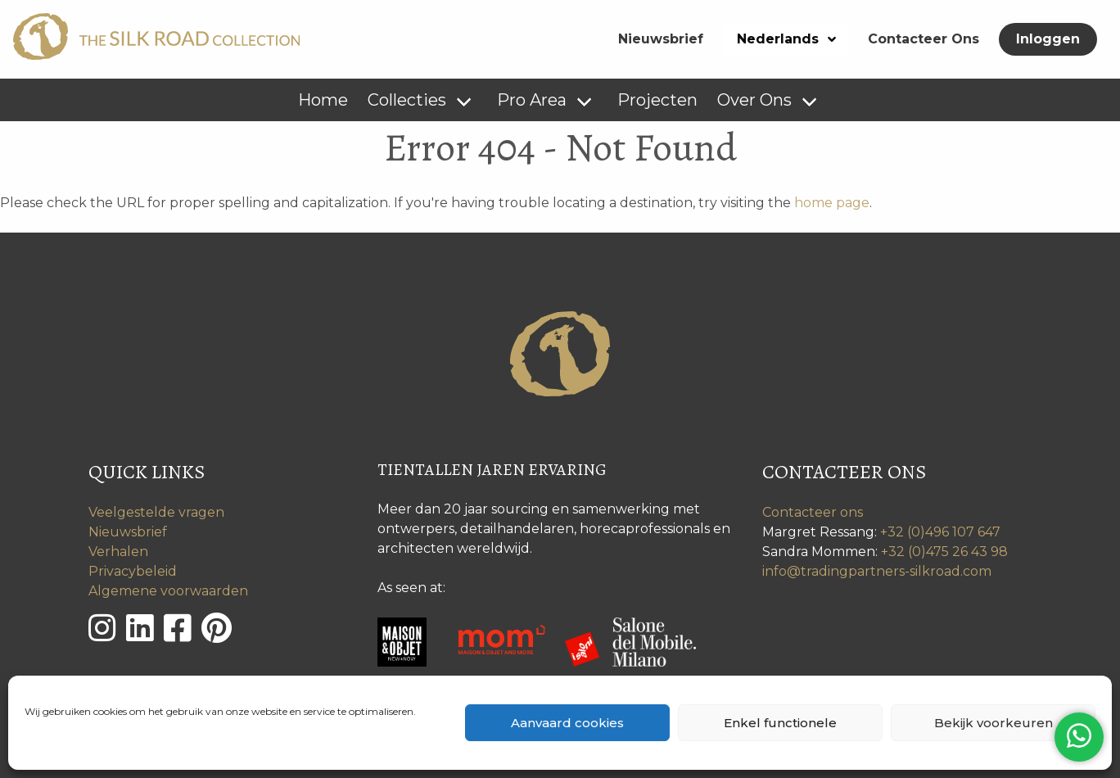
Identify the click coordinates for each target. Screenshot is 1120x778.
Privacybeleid (132, 571)
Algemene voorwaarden (168, 591)
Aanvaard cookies (567, 723)
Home (323, 100)
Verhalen (118, 551)
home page (831, 202)
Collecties (407, 100)
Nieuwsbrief (660, 39)
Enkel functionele (780, 723)
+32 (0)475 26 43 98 (944, 551)
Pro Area (532, 100)
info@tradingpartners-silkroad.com (876, 571)
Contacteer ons (812, 512)
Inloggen (1048, 39)
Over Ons (754, 100)
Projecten (657, 100)
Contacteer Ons (923, 39)
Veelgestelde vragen (156, 512)
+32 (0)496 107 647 (940, 532)
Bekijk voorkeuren (993, 723)
